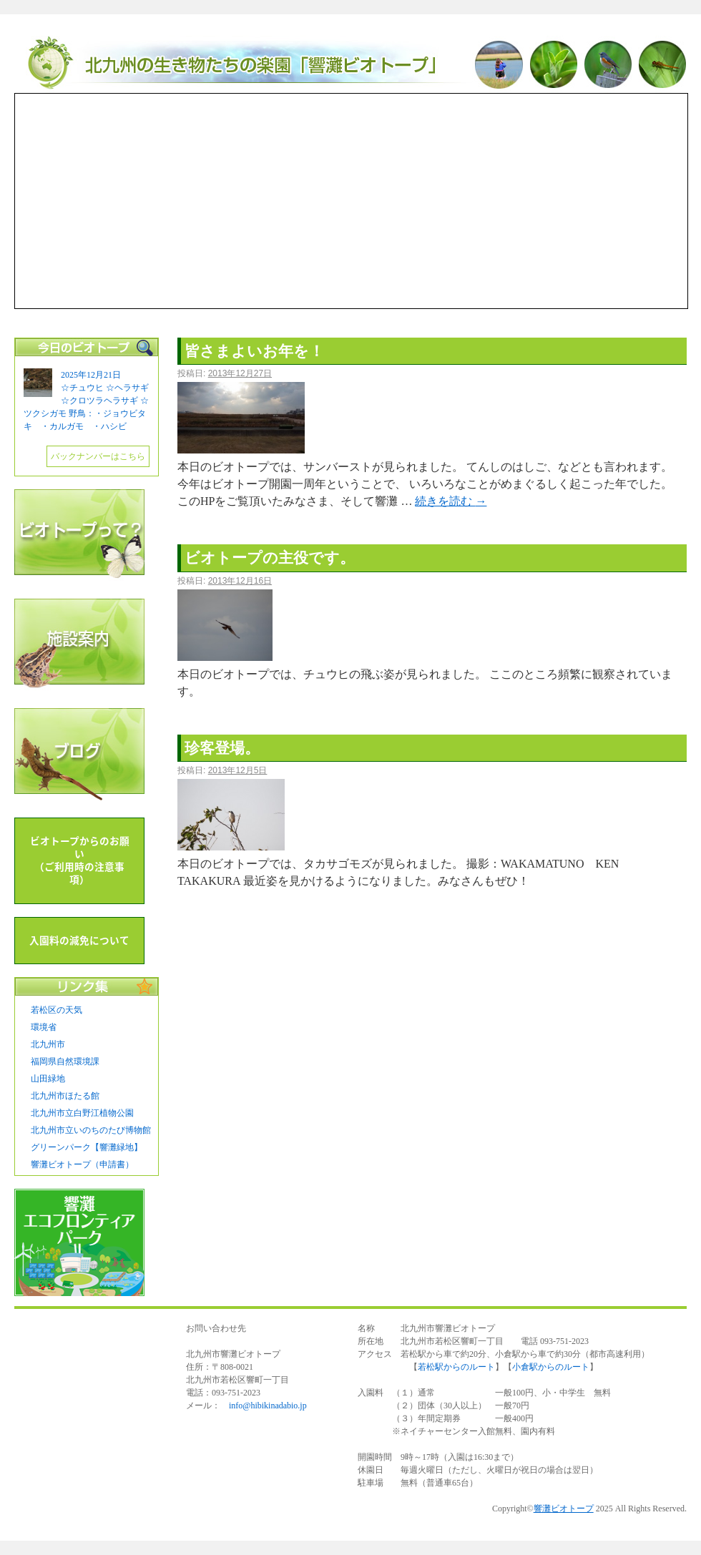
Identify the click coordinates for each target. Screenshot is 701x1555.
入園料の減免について (79, 940)
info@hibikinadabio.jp (268, 1406)
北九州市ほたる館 (65, 1096)
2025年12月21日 (91, 375)
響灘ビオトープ (350, 64)
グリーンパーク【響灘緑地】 (86, 1147)
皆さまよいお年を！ (254, 351)
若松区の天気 (56, 1010)
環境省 (44, 1027)
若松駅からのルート (456, 1367)
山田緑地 (48, 1079)
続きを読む (450, 501)
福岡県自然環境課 (65, 1061)
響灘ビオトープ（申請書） (82, 1164)
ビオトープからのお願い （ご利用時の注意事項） (79, 860)
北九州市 (48, 1044)
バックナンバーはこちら (98, 456)
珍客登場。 (222, 748)
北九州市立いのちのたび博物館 (91, 1130)
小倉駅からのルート (550, 1367)
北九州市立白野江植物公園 (82, 1113)
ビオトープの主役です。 (270, 557)
